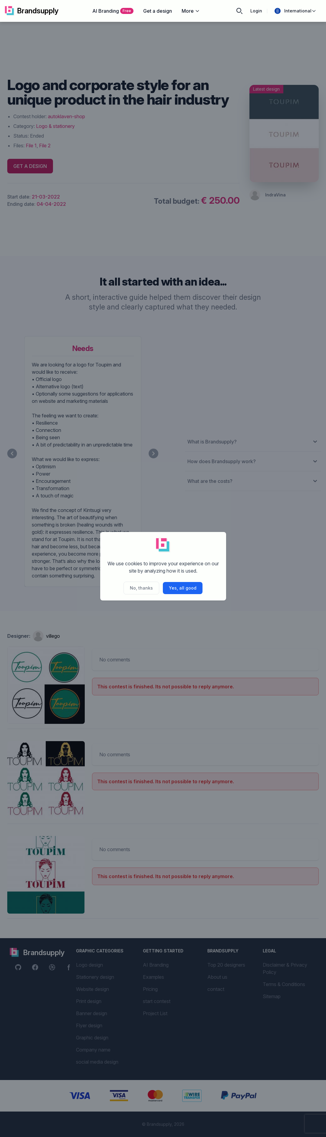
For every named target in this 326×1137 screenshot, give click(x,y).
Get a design (157, 11)
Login (256, 10)
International (295, 11)
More (191, 11)
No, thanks (141, 587)
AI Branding (112, 11)
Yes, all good (182, 587)
